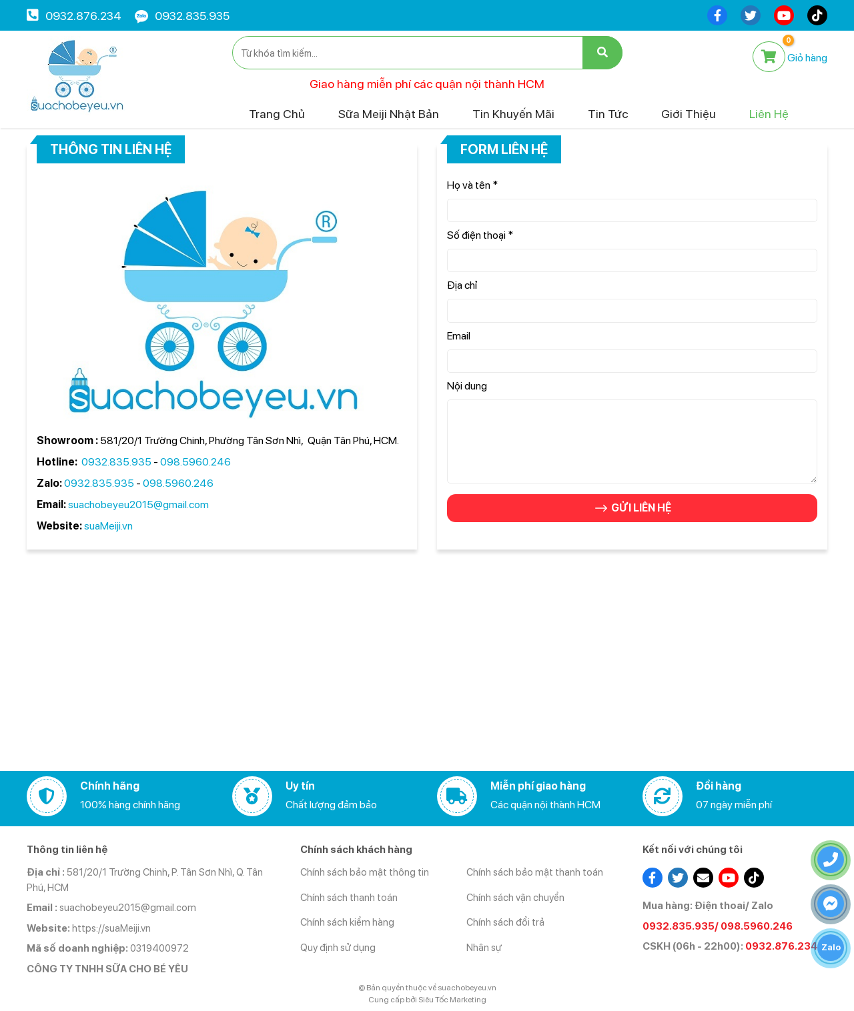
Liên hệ (769, 114)
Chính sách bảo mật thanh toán (534, 872)
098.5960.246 (195, 461)
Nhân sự (484, 948)
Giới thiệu (688, 114)
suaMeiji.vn (107, 526)
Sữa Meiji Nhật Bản (388, 114)
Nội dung (467, 385)
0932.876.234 (83, 16)
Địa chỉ (462, 285)
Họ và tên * (472, 185)
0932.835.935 (192, 16)
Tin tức (608, 114)
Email (458, 335)
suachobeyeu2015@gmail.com (138, 504)
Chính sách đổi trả (505, 922)
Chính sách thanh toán (349, 898)
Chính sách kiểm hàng (347, 922)
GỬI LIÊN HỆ (632, 508)
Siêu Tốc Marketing (452, 999)
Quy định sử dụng (338, 948)
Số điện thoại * (480, 235)
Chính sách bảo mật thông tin (364, 872)
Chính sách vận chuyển (515, 898)
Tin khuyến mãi (513, 114)
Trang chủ (277, 114)
